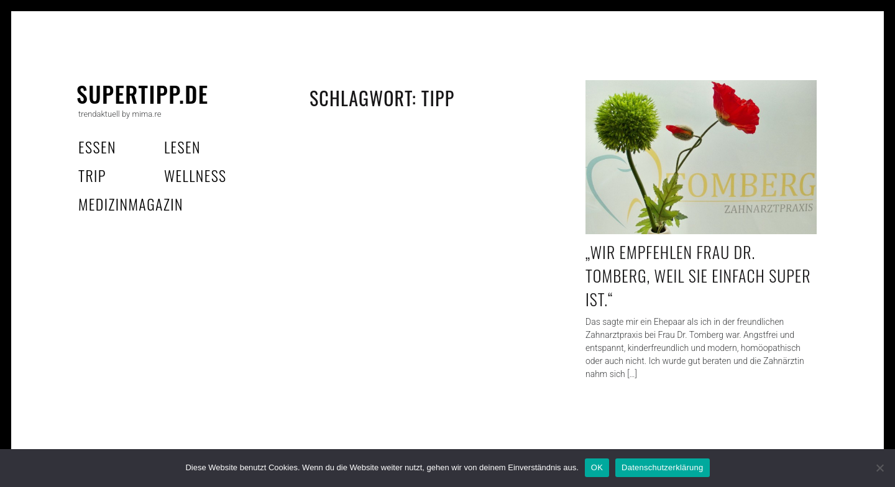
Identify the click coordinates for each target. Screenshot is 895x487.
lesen (182, 146)
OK (597, 467)
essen (97, 146)
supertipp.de (142, 93)
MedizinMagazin (130, 204)
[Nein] (879, 468)
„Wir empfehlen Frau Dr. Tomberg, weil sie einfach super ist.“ (698, 275)
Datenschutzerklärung (662, 467)
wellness (195, 175)
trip (92, 175)
